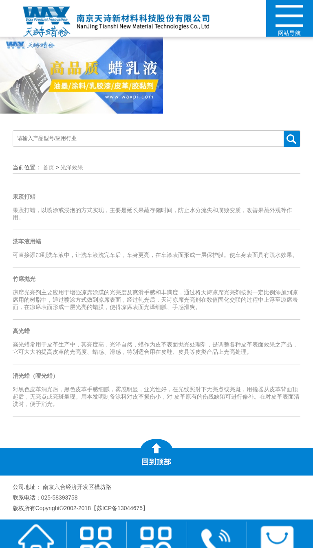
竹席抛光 (24, 279)
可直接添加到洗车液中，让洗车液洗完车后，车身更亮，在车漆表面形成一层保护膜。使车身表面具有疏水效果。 (155, 255)
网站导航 (290, 20)
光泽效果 (71, 167)
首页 (48, 167)
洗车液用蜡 (27, 241)
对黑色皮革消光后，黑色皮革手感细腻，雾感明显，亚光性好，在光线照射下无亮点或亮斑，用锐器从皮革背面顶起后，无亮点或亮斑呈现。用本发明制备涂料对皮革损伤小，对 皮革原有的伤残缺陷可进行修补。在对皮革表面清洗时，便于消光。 (156, 396)
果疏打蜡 (24, 196)
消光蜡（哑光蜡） (35, 376)
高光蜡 (21, 331)
